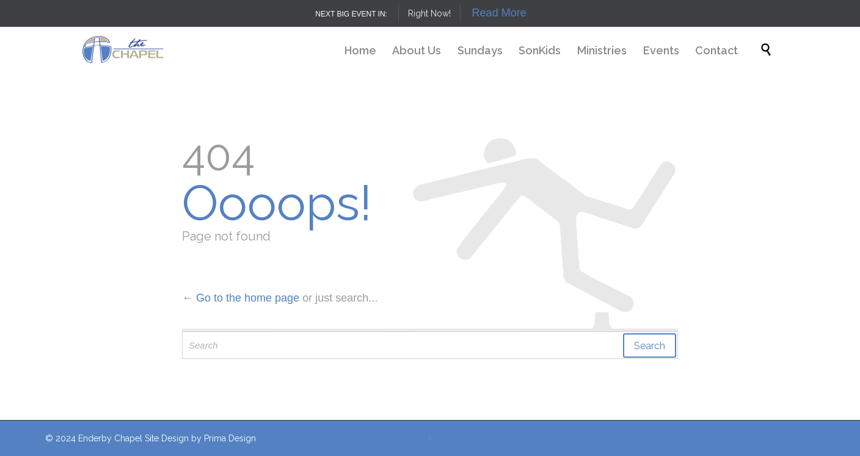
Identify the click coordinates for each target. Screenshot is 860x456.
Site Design (167, 438)
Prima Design (230, 438)
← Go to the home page (240, 298)
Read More (499, 13)
